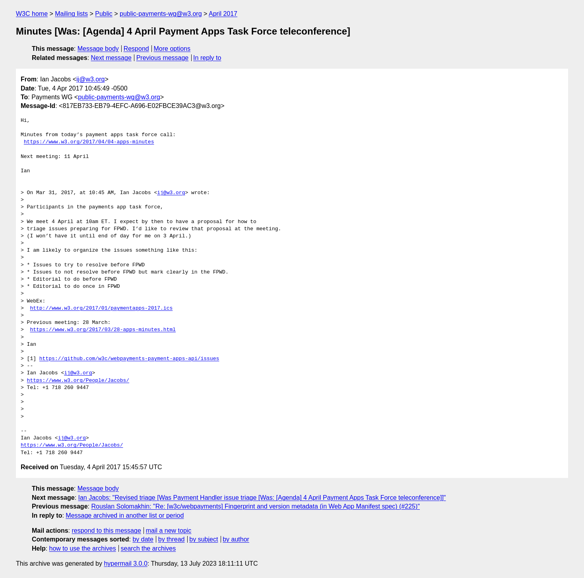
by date (142, 539)
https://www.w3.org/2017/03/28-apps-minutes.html (103, 329)
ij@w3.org (90, 79)
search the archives (148, 548)
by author (236, 539)
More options (172, 48)
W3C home (32, 13)
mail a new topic (169, 530)
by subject (203, 539)
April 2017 (223, 13)
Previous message (162, 57)
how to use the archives (82, 548)
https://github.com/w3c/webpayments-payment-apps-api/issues (129, 358)
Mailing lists (71, 13)
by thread (171, 539)
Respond (136, 48)
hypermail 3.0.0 (125, 563)
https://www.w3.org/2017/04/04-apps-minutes (89, 142)
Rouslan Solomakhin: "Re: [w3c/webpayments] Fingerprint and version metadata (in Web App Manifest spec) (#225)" (255, 506)
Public (104, 13)
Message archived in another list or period (125, 515)
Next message (111, 57)
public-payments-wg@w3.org (161, 13)
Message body (98, 48)
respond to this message (106, 530)
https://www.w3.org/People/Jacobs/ (78, 380)
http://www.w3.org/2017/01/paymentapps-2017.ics (101, 308)
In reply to (207, 57)
